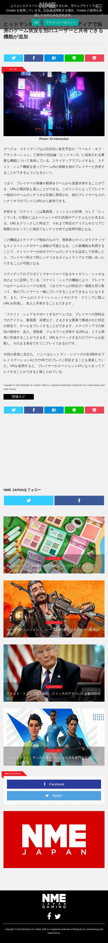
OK (36, 22)
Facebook (54, 784)
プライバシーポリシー (60, 22)
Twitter (53, 796)
